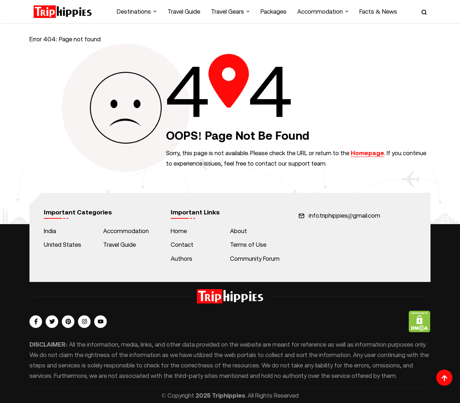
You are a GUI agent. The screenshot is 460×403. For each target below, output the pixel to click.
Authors (181, 258)
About (238, 231)
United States (62, 244)
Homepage (367, 153)
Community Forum (255, 258)
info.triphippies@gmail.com (345, 215)
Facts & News (378, 11)
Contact (182, 244)
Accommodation (320, 11)
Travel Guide (183, 11)
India (50, 231)
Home (179, 231)
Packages (273, 11)
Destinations (134, 11)
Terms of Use (248, 244)
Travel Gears (227, 11)
